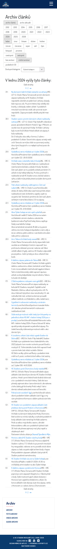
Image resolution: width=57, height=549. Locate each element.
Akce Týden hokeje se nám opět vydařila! (26, 212)
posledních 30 (11, 64)
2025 (16, 36)
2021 (31, 32)
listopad (9, 50)
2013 (15, 27)
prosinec (19, 50)
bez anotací (10, 60)
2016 (38, 27)
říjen (42, 46)
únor (15, 41)
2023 (48, 32)
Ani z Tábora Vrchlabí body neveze (24, 239)
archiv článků (11, 22)
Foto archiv (11, 514)
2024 (7, 36)
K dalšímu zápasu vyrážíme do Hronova (26, 468)
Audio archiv (12, 522)
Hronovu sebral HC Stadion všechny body (26, 437)
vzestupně (9, 55)
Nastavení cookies (28, 546)
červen (8, 46)
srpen (28, 46)
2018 (7, 32)
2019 (15, 32)
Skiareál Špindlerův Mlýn (41, 434)
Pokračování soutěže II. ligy (21, 392)
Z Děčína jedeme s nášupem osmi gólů (25, 281)
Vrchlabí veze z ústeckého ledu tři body (25, 161)
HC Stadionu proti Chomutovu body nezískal (27, 368)
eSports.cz (43, 543)
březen (24, 41)
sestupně (20, 55)
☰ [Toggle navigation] (51, 3)
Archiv (9, 510)
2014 (23, 27)
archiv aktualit (25, 22)
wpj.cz (24, 543)
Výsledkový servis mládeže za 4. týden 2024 (27, 151)
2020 (23, 32)
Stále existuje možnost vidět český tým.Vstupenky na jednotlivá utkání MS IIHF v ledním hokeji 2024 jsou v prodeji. (31, 317)
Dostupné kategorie (12, 69)
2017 (46, 27)
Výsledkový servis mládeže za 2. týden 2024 (27, 359)
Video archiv (12, 518)
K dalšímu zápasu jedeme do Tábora (24, 260)
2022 (39, 32)
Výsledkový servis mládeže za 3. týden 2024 (27, 203)
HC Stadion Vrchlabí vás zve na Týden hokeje (27, 458)
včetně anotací (24, 60)
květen (42, 41)
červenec (18, 46)
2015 (30, 27)
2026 (24, 36)
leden (8, 41)
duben (33, 41)
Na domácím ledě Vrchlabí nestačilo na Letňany (29, 92)
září (35, 46)
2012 (7, 27)
